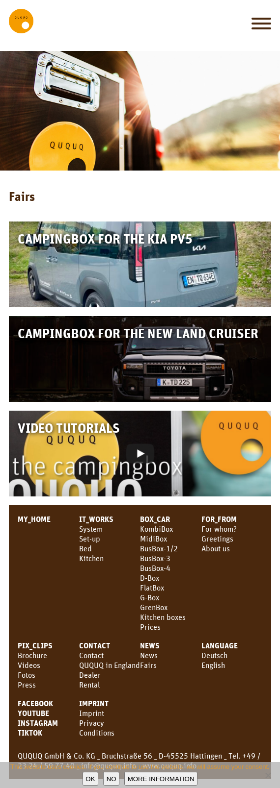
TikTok (30, 733)
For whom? (219, 529)
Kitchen (91, 558)
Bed (85, 548)
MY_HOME (34, 519)
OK (90, 779)
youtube (33, 713)
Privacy (91, 723)
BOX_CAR (155, 519)
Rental (89, 685)
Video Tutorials (69, 427)
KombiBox (156, 529)
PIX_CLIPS (35, 645)
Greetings (217, 538)
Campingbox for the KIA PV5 (105, 238)
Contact (91, 655)
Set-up (89, 538)
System (91, 529)
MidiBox (153, 538)
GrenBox (154, 607)
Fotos (26, 675)
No (111, 779)
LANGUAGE (219, 645)
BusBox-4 (155, 568)
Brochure (32, 655)
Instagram (38, 723)
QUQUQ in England (109, 665)
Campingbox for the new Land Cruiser (138, 333)
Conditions (96, 733)
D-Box (149, 578)
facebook (35, 703)
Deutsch (214, 655)
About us (215, 548)
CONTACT (94, 645)
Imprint (94, 703)
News (150, 645)
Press (27, 685)
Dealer (90, 675)
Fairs (148, 665)
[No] (268, 775)
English (213, 665)
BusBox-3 (155, 558)
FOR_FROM (219, 519)
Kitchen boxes (163, 617)
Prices (150, 627)
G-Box (149, 597)
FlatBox (152, 587)
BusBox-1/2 (159, 548)
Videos (29, 665)
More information (161, 779)
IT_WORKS (96, 519)
